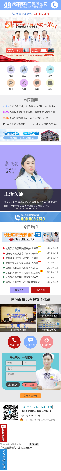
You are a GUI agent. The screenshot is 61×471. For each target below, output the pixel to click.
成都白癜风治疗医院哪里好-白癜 (22, 263)
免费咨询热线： (30, 14)
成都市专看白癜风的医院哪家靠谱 (23, 282)
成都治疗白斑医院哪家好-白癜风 (22, 248)
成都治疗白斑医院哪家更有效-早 (22, 277)
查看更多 (19, 290)
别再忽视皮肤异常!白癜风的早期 (22, 253)
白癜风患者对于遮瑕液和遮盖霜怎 (23, 273)
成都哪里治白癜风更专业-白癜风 (22, 258)
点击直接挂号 (30, 395)
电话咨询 (40, 290)
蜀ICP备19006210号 (30, 415)
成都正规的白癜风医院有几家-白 (22, 268)
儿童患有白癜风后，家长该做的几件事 (25, 118)
